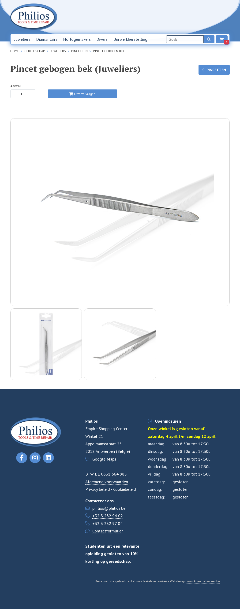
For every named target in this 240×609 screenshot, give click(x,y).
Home (145, 17)
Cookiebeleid (124, 489)
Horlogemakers (77, 39)
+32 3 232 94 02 (107, 515)
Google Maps (104, 459)
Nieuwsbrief (162, 17)
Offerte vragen (82, 94)
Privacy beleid (97, 489)
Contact (200, 17)
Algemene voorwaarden (106, 481)
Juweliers (22, 39)
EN (225, 17)
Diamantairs (46, 39)
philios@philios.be (108, 508)
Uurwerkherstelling (130, 39)
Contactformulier (107, 531)
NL (214, 17)
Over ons (183, 17)
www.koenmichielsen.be (203, 581)
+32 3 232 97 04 (107, 523)
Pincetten (214, 69)
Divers (102, 39)
